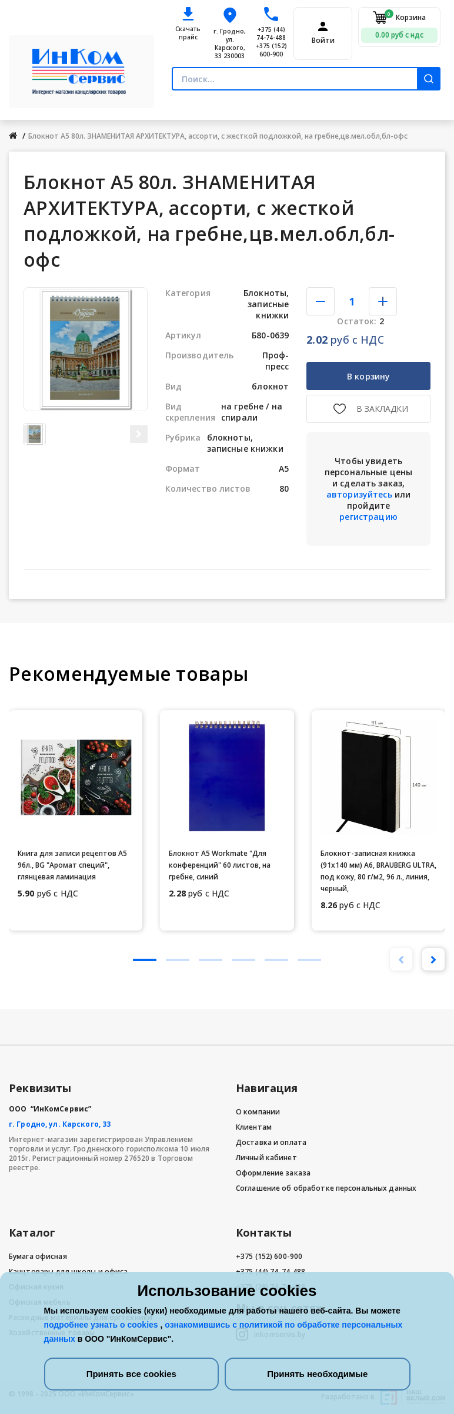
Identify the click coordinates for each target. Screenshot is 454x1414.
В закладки (382, 408)
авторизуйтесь (359, 494)
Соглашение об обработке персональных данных (326, 1188)
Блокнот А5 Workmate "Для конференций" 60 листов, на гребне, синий (220, 865)
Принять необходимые (317, 1374)
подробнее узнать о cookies (102, 1324)
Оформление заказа (273, 1173)
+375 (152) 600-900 (271, 50)
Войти (323, 40)
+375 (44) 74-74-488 (271, 33)
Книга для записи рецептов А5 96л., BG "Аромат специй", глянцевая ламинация (72, 865)
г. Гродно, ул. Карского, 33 (60, 1124)
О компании (258, 1112)
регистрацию (368, 516)
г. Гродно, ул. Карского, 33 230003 (229, 43)
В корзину (368, 376)
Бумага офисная (38, 1256)
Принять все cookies (131, 1374)
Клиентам (254, 1127)
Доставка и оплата (271, 1142)
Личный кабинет (266, 1158)
